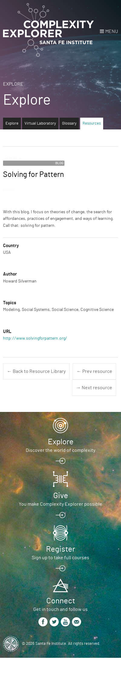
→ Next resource (94, 387)
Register (60, 549)
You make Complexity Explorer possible (60, 504)
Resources (92, 124)
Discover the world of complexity (60, 450)
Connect (60, 601)
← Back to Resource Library (36, 371)
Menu (111, 31)
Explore (13, 84)
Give (60, 496)
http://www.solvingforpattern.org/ (35, 338)
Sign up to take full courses (60, 557)
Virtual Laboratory (40, 124)
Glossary (69, 124)
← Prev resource (94, 371)
